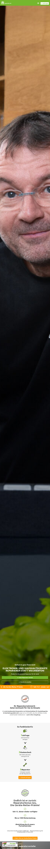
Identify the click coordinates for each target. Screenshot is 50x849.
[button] (38, 3)
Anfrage (25, 735)
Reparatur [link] (28, 674)
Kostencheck (25, 752)
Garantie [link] (27, 772)
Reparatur (25, 770)
